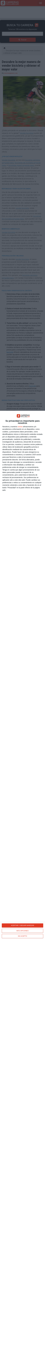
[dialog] (22, 890)
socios (20, 426)
